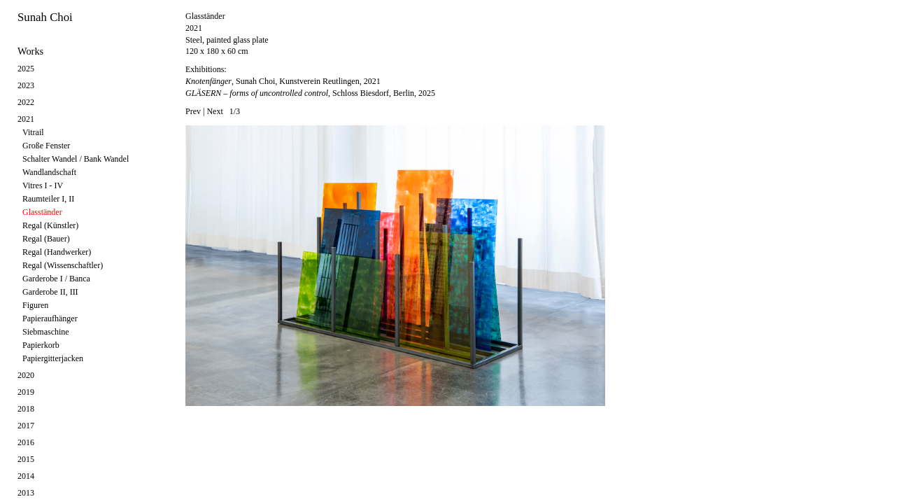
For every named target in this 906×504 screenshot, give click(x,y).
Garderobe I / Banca (56, 279)
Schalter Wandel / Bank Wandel (75, 159)
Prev (193, 111)
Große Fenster (46, 145)
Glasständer (42, 212)
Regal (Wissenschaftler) (62, 265)
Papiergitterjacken (52, 358)
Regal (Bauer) (46, 239)
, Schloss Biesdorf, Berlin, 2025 (310, 93)
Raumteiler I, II (48, 199)
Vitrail (33, 132)
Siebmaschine (45, 332)
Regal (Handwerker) (56, 252)
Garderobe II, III (50, 292)
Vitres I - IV (42, 185)
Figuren (35, 305)
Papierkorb (40, 345)
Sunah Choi (45, 17)
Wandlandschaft (49, 172)
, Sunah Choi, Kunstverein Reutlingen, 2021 (283, 81)
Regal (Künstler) (50, 225)
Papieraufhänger (50, 318)
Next (214, 111)
